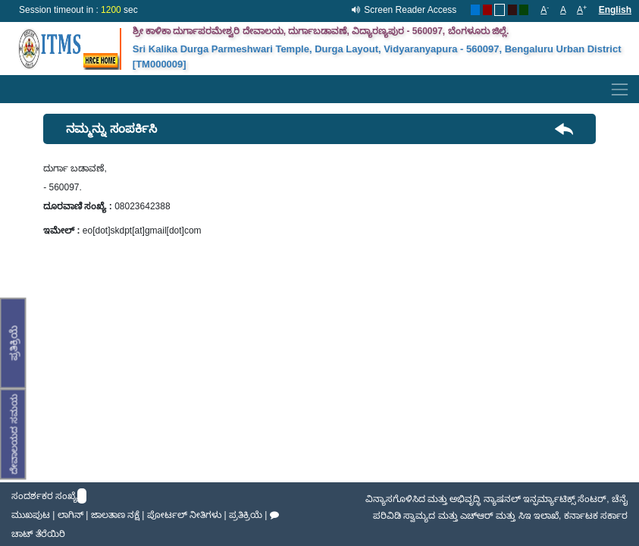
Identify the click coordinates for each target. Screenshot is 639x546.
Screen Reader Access (410, 10)
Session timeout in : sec (78, 10)
